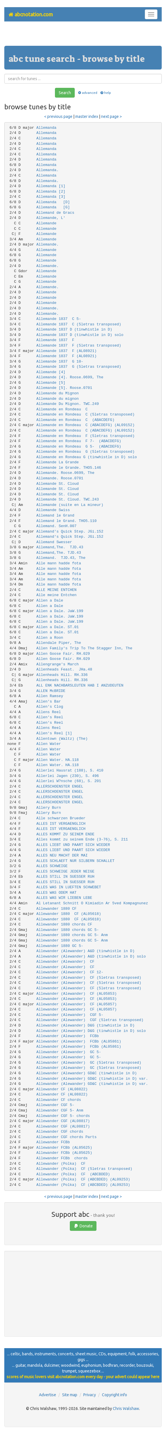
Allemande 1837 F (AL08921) (66, 351)
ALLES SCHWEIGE (52, 866)
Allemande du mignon (57, 399)
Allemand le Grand (55, 515)
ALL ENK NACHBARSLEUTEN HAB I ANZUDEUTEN (79, 685)
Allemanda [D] (53, 202)
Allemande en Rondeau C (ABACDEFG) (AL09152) (85, 425)
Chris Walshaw (126, 1408)
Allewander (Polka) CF (61, 1164)
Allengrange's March (57, 664)
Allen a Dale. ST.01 (57, 627)
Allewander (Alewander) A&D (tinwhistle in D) (85, 951)
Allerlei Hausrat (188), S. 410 (69, 770)
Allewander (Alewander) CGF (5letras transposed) (89, 1020)
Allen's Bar (48, 701)
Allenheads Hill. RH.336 (62, 675)
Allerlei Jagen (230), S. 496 (67, 776)
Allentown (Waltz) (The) (62, 739)
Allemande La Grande (57, 462)
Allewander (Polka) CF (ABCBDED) (73, 1174)
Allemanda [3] (50, 197)
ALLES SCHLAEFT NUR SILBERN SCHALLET (75, 861)
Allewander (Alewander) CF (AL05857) (76, 1004)
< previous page (58, 116)
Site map (69, 1394)
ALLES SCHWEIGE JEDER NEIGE (65, 871)
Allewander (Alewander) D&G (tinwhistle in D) (85, 1025)
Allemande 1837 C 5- (58, 319)
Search (65, 92)
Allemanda (46, 128)
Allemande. (47, 244)
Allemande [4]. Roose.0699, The (69, 377)
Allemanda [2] (50, 191)
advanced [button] (87, 92)
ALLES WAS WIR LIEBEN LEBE (64, 898)
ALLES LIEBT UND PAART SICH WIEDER (73, 845)
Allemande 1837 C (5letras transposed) (78, 324)
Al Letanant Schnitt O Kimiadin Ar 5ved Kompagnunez (92, 903)
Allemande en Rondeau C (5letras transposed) (85, 414)
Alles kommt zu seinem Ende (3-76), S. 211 (82, 839)
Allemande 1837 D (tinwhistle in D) (74, 329)
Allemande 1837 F (55, 340)
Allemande (46, 223)
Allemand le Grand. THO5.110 (66, 521)
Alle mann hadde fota (58, 563)
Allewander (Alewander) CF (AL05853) (76, 994)
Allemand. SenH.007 (56, 526)
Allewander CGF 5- (55, 1105)
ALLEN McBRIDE (50, 691)
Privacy (89, 1394)
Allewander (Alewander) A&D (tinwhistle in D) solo (91, 956)
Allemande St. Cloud (57, 484)
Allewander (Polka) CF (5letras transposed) (84, 1169)
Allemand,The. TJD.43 (59, 547)
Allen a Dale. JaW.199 (59, 611)
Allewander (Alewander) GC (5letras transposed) (88, 1063)
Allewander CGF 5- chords (63, 1116)
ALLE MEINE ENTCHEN (56, 590)
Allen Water (48, 744)
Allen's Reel (49, 717)
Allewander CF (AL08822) (62, 1089)
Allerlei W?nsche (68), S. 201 (68, 781)
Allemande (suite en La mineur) (69, 505)
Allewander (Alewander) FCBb (67, 1036)
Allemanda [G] (53, 207)
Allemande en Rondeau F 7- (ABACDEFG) (78, 441)
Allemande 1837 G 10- (59, 361)
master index (86, 116)
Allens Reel (48, 712)
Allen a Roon (49, 638)
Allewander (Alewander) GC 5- (68, 1052)
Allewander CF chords (58, 1100)
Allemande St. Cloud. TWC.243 (67, 499)
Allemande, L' (50, 218)
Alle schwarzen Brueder (61, 818)
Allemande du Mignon (57, 393)
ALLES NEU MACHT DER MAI (62, 855)
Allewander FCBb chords (62, 1158)
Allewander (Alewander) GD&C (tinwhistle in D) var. (92, 1079)
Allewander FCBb (53, 1142)
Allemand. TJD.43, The (61, 558)
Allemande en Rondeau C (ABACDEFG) (75, 420)
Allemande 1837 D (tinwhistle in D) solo (79, 335)
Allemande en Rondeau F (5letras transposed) (85, 436)
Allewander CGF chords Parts (66, 1137)
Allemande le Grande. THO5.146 (68, 468)
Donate (83, 1226)
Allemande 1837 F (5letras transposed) (78, 345)
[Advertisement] (83, 35)
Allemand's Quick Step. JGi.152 (69, 531)
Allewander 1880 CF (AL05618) (68, 914)
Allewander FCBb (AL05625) (64, 1148)
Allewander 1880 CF (56, 909)
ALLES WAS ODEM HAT (56, 893)
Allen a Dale (49, 600)
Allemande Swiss (53, 510)
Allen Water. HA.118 (57, 760)
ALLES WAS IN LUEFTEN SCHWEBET (68, 887)
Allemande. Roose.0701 (59, 478)
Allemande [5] (50, 383)
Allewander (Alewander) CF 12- (69, 972)
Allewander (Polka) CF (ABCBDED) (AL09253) (83, 1179)
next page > (111, 116)
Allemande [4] (50, 372)
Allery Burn (48, 808)
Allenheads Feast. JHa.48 (64, 669)
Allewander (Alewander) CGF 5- (69, 1015)
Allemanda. (47, 170)
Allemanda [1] (50, 186)
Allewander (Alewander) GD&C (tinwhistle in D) (86, 1073)
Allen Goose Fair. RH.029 (63, 654)
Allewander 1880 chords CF (64, 924)
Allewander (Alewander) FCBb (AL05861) (78, 1041)
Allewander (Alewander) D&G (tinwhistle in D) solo (91, 1031)
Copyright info (114, 1394)
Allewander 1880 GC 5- (59, 946)
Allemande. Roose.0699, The (65, 473)
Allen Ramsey (49, 696)
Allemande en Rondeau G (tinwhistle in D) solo (86, 457)
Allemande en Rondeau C (62, 409)
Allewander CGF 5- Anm (59, 1110)
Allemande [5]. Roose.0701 (64, 388)
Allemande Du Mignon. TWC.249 (67, 404)
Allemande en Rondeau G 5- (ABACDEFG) (78, 446)
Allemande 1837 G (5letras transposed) (78, 367)
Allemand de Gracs (55, 213)
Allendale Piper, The (58, 643)
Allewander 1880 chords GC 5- (67, 930)
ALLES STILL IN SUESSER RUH (65, 877)
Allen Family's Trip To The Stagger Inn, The (84, 648)
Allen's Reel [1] (54, 733)
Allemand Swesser (54, 542)
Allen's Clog (49, 707)
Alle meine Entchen (56, 595)
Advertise (47, 1394)
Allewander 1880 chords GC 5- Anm (72, 935)
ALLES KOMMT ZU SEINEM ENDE (65, 834)
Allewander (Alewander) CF (65, 962)
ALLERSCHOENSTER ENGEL (59, 786)
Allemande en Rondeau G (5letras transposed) (85, 452)
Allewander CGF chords (59, 1132)
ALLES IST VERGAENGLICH (61, 824)
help (105, 92)
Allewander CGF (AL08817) (63, 1121)
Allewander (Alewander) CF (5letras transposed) (88, 978)
